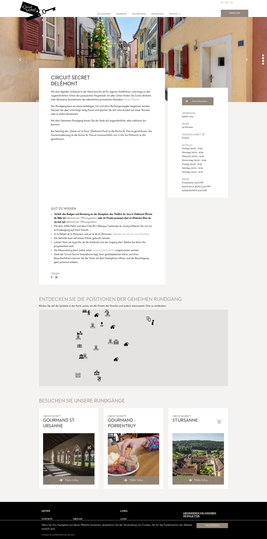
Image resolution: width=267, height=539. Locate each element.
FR (222, 2)
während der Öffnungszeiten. (81, 222)
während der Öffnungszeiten (81, 218)
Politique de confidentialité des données (58, 535)
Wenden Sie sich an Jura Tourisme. (131, 234)
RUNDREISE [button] (121, 14)
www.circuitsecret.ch (103, 250)
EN (227, 2)
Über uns (77, 519)
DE (232, 2)
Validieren (212, 525)
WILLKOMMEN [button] (104, 14)
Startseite (47, 519)
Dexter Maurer (131, 99)
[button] (180, 14)
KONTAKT (173, 14)
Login (123, 519)
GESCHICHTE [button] (157, 14)
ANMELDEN (236, 13)
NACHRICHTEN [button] (139, 14)
